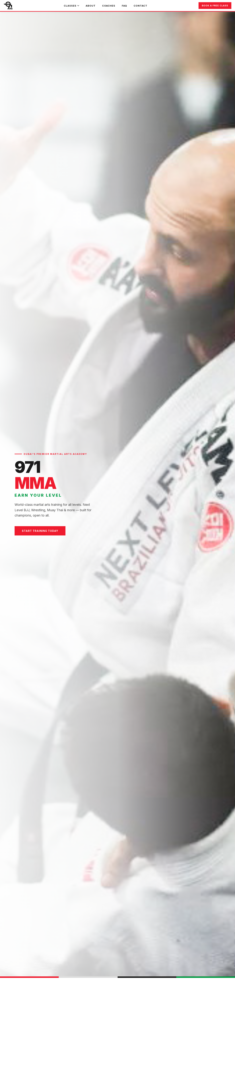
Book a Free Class (215, 5)
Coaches (108, 5)
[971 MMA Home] (8, 6)
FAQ (124, 5)
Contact (140, 5)
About (91, 5)
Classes (71, 5)
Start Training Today (40, 530)
